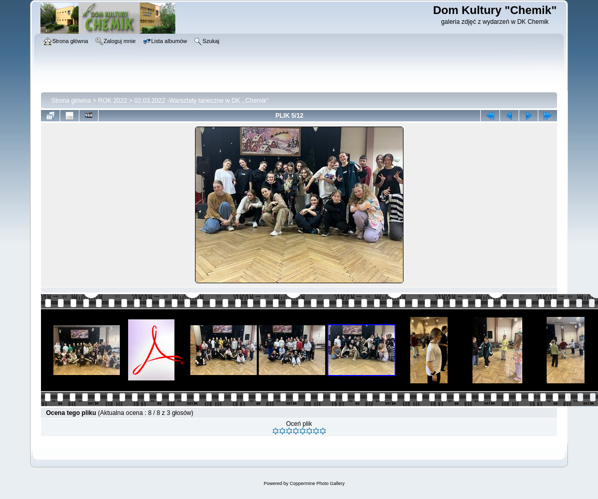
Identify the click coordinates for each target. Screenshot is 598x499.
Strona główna (71, 100)
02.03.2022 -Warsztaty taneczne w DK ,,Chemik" (201, 100)
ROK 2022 (112, 100)
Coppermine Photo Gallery (316, 483)
